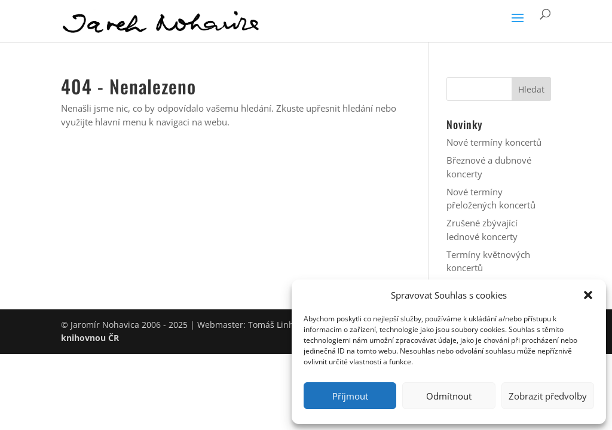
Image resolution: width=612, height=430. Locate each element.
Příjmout (350, 396)
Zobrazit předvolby (548, 396)
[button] (588, 295)
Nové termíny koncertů (493, 142)
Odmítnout (449, 396)
